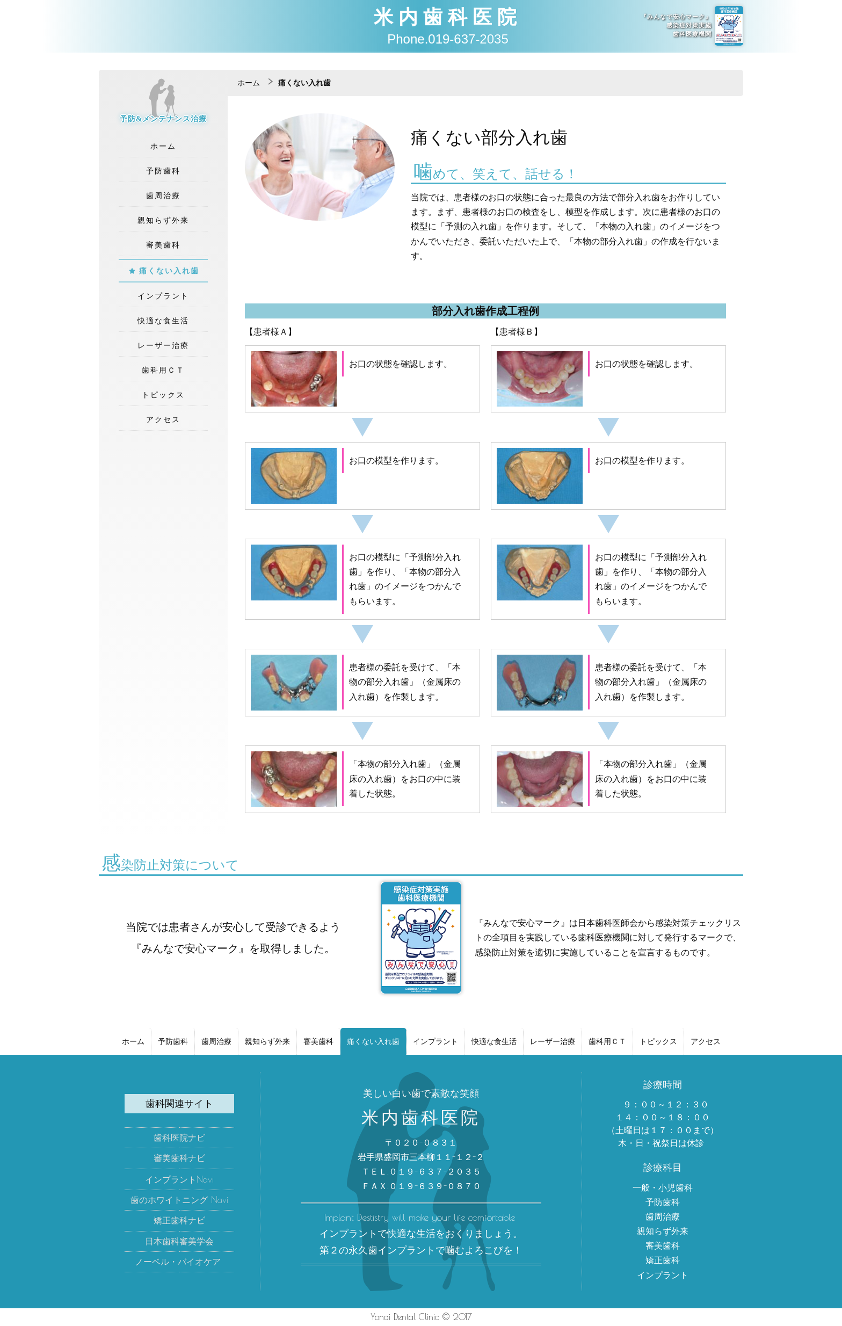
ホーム (163, 146)
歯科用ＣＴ (163, 370)
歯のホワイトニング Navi (179, 1200)
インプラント (163, 296)
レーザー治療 (163, 345)
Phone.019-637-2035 (448, 39)
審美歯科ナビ (179, 1158)
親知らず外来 (163, 220)
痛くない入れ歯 (169, 270)
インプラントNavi (179, 1179)
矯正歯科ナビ (179, 1220)
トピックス (163, 394)
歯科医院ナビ (179, 1137)
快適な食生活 (163, 320)
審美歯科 (163, 245)
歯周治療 (163, 195)
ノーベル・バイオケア (178, 1261)
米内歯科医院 (448, 16)
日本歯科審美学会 (179, 1241)
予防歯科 (163, 170)
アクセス (163, 419)
